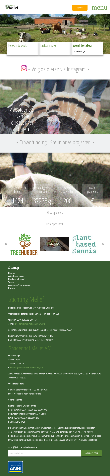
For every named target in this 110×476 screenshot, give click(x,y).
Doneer (80, 8)
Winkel (11, 282)
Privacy (11, 288)
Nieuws (11, 273)
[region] (55, 33)
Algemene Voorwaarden (19, 285)
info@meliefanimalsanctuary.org (30, 324)
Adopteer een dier (16, 276)
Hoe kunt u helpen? (16, 279)
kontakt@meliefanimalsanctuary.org (26, 368)
